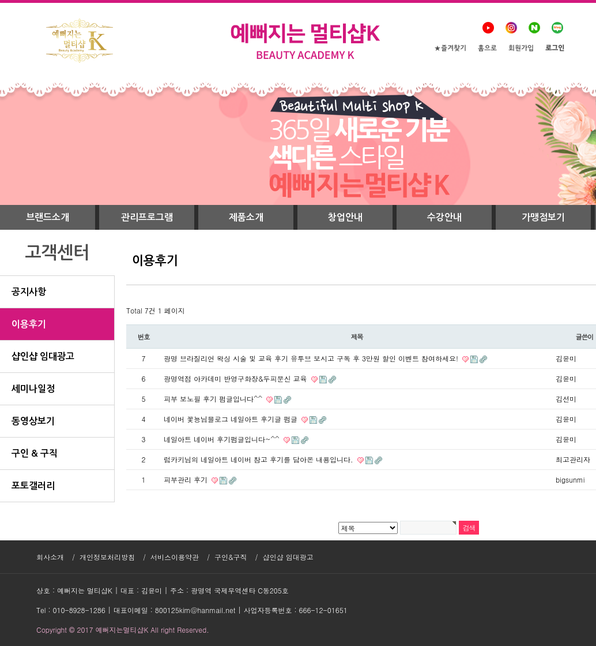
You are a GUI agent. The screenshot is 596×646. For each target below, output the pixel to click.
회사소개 (50, 557)
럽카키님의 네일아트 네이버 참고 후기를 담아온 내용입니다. (260, 459)
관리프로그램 (147, 217)
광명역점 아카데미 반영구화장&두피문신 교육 (237, 378)
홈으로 (487, 49)
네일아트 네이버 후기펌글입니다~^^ (223, 439)
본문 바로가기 (0, 0)
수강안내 (444, 217)
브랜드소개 (47, 217)
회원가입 (521, 49)
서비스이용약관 (174, 557)
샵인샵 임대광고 (288, 557)
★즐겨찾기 (450, 49)
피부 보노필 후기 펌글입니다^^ (214, 399)
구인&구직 (230, 557)
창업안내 (345, 217)
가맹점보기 (543, 217)
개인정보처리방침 (107, 557)
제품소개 (246, 217)
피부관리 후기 (187, 479)
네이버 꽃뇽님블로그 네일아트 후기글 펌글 (232, 419)
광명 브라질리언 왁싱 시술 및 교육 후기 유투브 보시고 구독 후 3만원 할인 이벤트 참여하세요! (312, 358)
